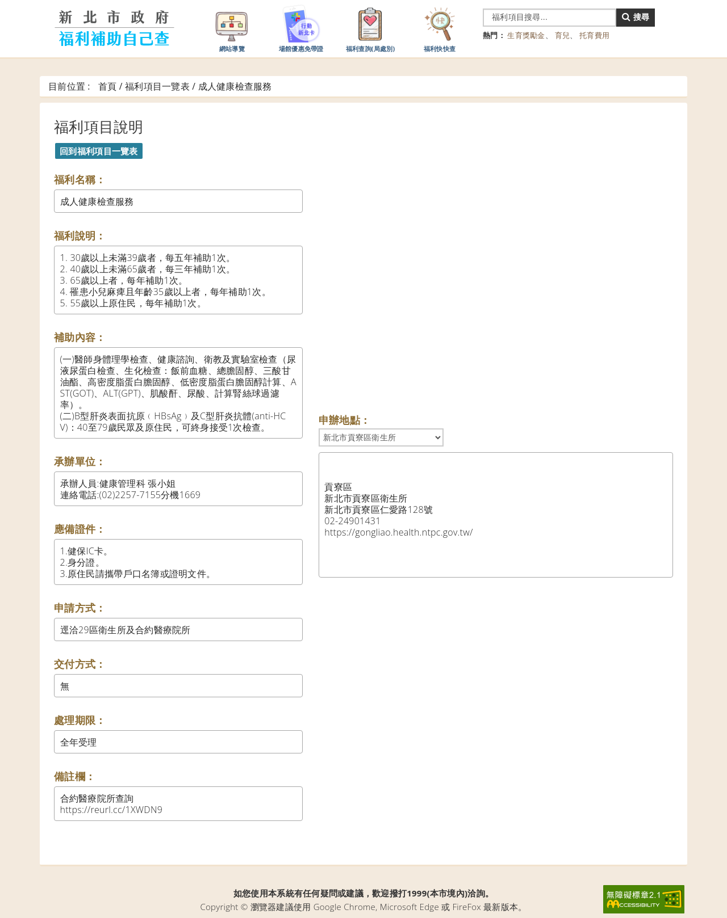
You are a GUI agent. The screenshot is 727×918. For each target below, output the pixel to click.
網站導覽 (232, 28)
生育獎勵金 (526, 35)
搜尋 (635, 17)
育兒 (562, 35)
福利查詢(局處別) (370, 28)
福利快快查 (439, 28)
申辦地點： (344, 420)
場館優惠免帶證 (301, 28)
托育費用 (594, 35)
